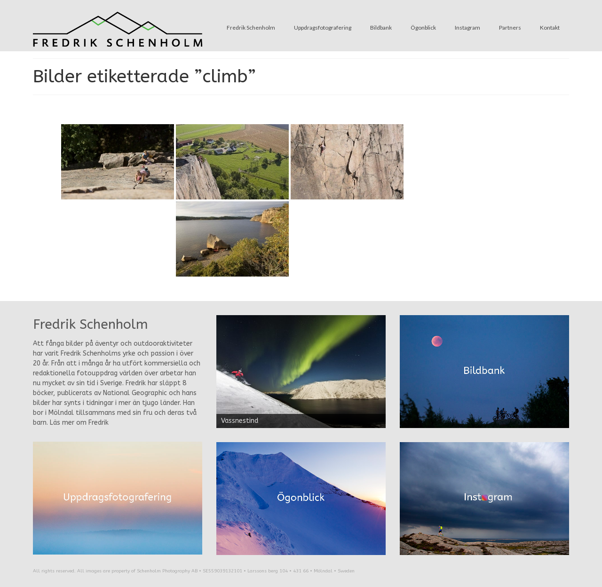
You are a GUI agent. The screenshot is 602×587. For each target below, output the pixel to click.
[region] (301, 371)
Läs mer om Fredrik (79, 423)
